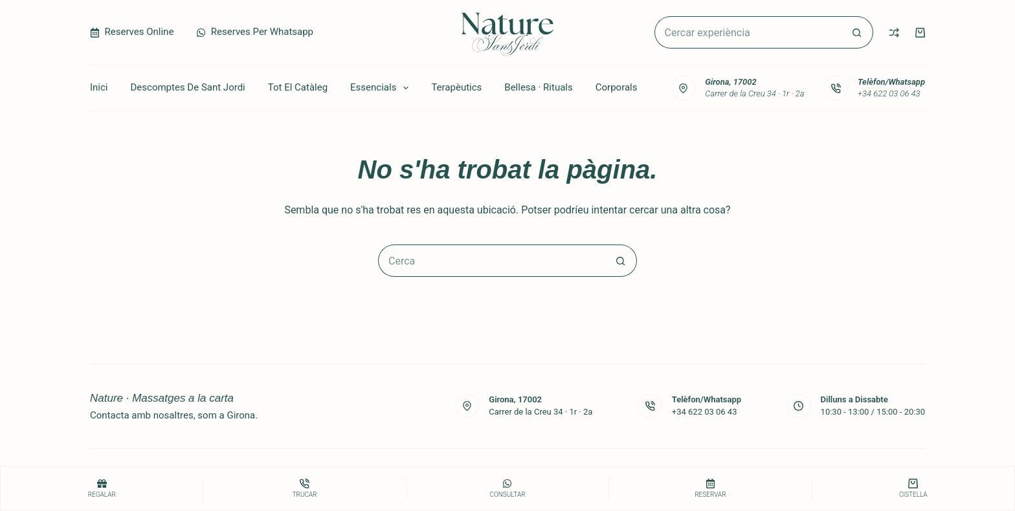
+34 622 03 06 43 (889, 93)
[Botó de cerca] (857, 32)
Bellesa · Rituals (538, 87)
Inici (99, 87)
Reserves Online (131, 32)
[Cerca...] (747, 32)
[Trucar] (304, 488)
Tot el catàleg (298, 87)
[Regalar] (101, 488)
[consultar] (507, 488)
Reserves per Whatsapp (254, 32)
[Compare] (894, 33)
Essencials (382, 88)
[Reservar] (710, 488)
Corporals (617, 87)
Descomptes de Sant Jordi (188, 87)
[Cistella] (913, 488)
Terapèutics (456, 87)
